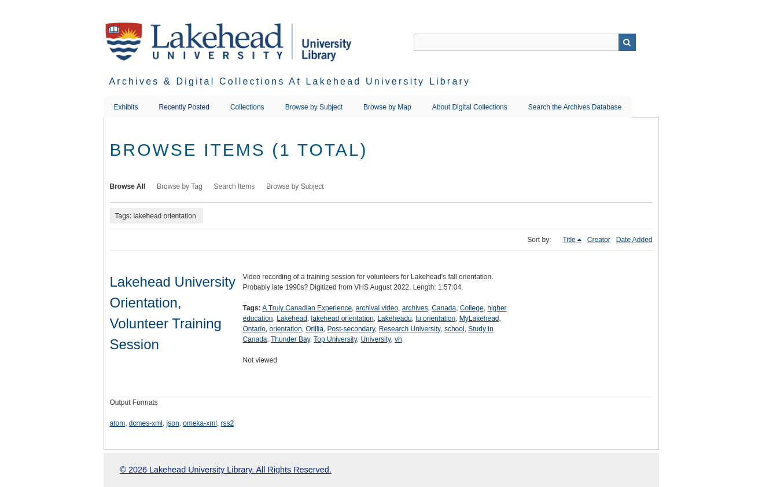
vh (398, 339)
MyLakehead (479, 318)
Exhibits (126, 107)
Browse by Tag (180, 186)
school (454, 329)
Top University (335, 339)
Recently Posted (184, 107)
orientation (286, 329)
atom (118, 423)
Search (627, 42)
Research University (409, 329)
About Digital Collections (469, 107)
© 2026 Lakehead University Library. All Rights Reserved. (225, 469)
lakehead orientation (342, 318)
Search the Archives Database (574, 107)
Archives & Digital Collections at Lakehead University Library (290, 81)
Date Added (634, 240)
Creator (598, 240)
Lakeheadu (394, 318)
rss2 (227, 423)
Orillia (314, 329)
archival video (377, 308)
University (375, 339)
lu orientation (435, 318)
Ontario (254, 329)
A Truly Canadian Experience (307, 308)
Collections (247, 107)
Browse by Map (387, 107)
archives (415, 308)
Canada (444, 308)
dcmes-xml (146, 423)
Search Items (234, 186)
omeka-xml (200, 423)
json (173, 423)
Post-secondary (351, 329)
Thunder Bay (290, 339)
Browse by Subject (314, 107)
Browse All (128, 186)
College (472, 308)
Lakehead (292, 318)
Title (569, 240)
